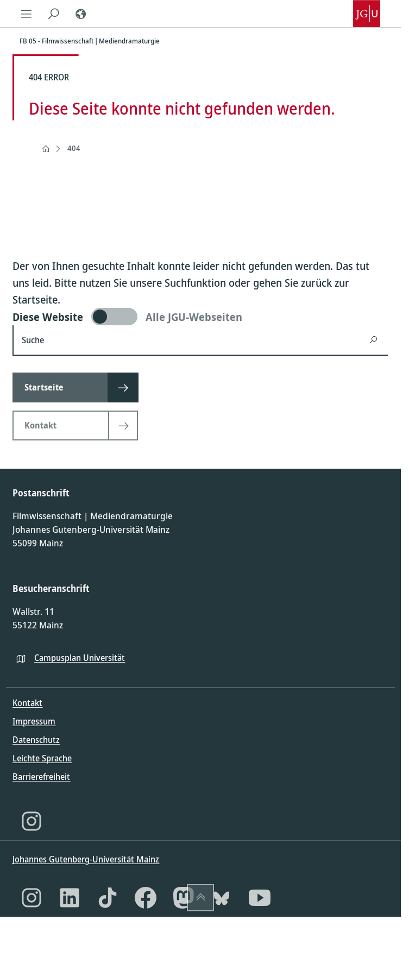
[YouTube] (259, 898)
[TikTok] (107, 898)
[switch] (200, 316)
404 (73, 148)
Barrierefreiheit (41, 777)
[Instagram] (31, 821)
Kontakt (27, 703)
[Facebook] (145, 898)
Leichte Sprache (42, 758)
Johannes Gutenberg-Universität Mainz (85, 859)
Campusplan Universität (79, 658)
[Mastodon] (183, 898)
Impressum (33, 721)
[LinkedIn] (69, 898)
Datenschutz (36, 740)
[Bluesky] (221, 898)
